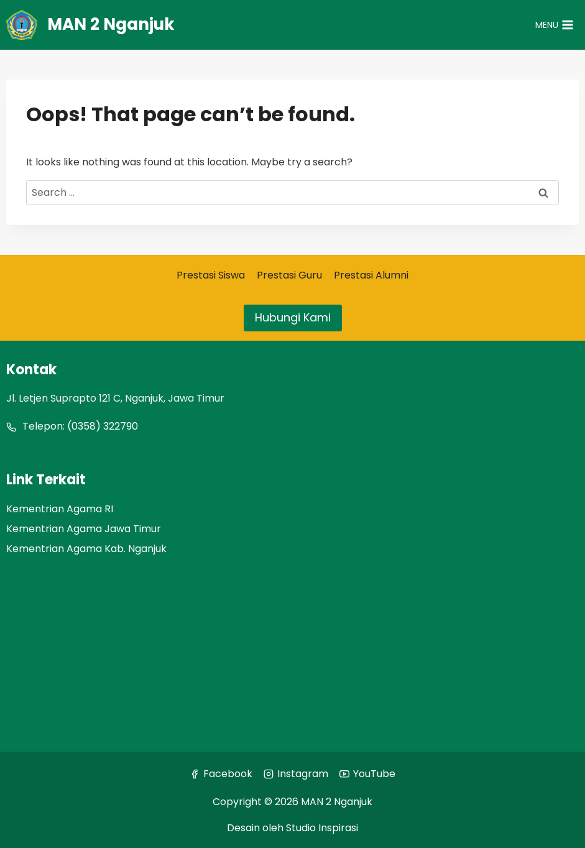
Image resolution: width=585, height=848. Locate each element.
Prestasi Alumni (371, 275)
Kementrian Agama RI (59, 509)
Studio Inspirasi (322, 828)
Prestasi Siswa (211, 275)
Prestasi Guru (289, 275)
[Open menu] (554, 24)
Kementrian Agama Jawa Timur (83, 529)
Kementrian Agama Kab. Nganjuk (86, 549)
